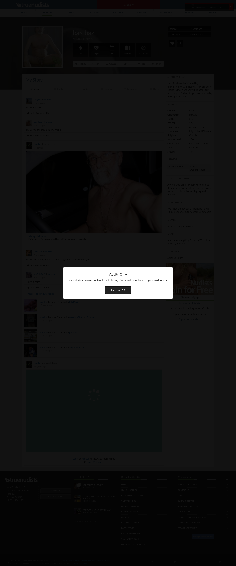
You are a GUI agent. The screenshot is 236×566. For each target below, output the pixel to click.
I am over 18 (118, 290)
